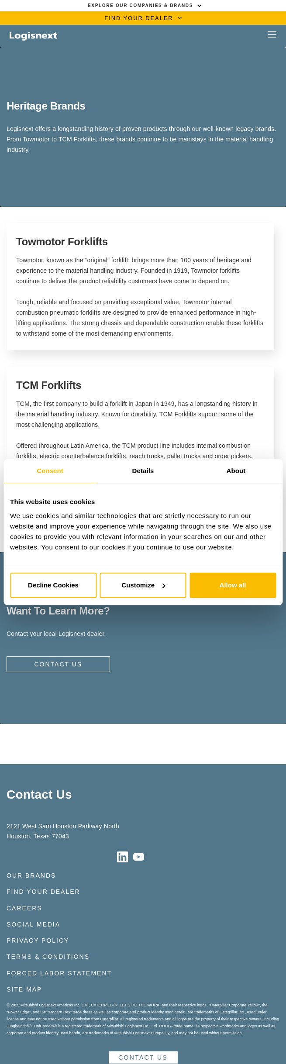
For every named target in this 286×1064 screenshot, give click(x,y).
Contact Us (58, 664)
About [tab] (236, 470)
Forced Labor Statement (59, 973)
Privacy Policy (38, 940)
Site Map (24, 989)
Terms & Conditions (48, 956)
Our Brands (31, 875)
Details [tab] (143, 470)
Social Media (33, 924)
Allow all (233, 585)
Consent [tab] (50, 470)
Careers (24, 908)
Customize (143, 585)
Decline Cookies (53, 585)
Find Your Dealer (43, 891)
